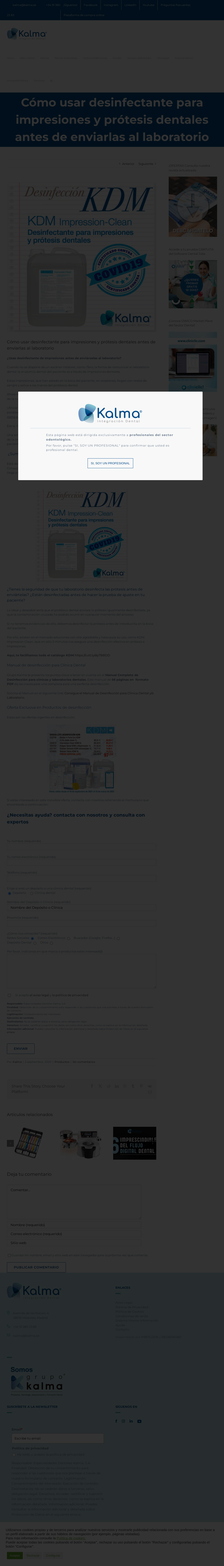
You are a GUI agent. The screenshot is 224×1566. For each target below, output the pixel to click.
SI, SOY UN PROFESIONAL (110, 463)
